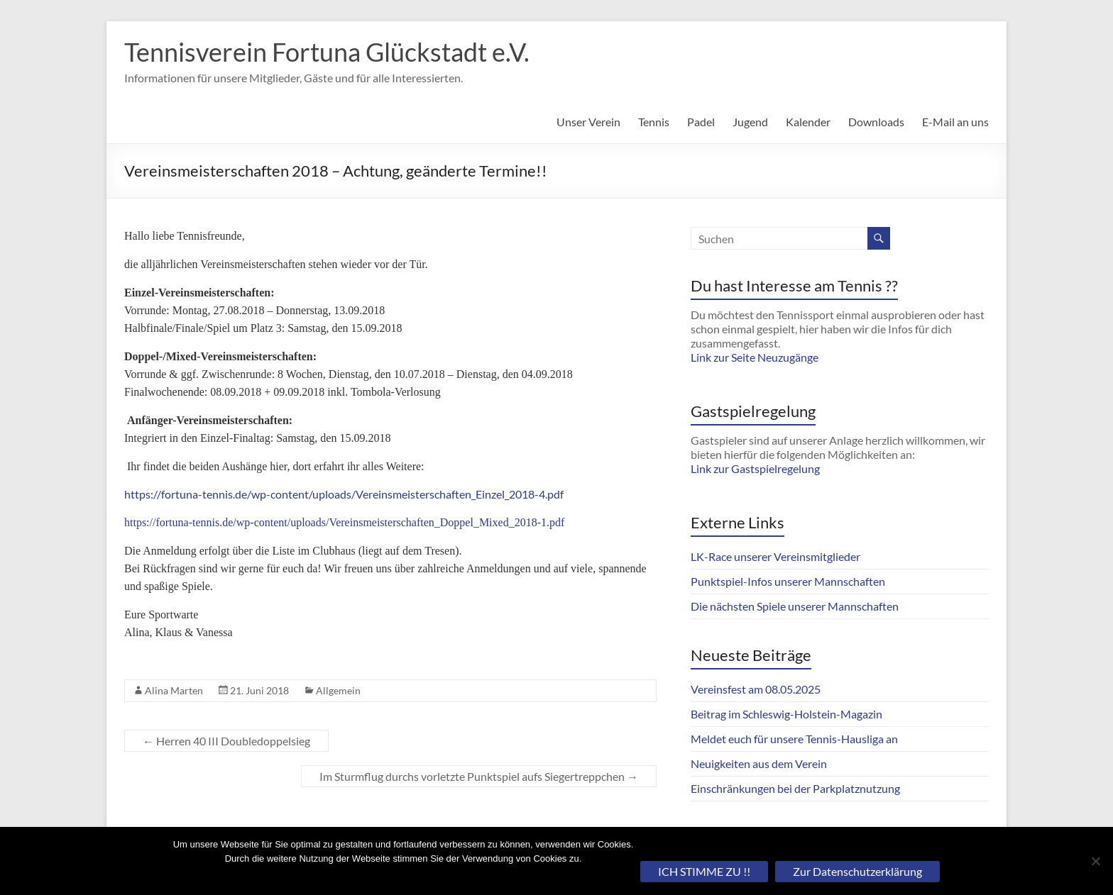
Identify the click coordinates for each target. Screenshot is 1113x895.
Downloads (876, 121)
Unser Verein (588, 121)
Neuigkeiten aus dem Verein (759, 763)
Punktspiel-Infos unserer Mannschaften (788, 581)
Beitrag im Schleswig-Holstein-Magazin (786, 714)
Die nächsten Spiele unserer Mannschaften (795, 606)
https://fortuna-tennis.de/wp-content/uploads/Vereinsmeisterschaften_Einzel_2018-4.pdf (344, 494)
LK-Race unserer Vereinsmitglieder (775, 556)
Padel (701, 121)
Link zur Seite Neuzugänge (754, 357)
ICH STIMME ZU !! (704, 871)
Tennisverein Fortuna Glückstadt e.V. (327, 51)
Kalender (808, 121)
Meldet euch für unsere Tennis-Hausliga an (794, 738)
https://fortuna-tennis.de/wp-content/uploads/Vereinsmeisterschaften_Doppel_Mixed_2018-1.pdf (344, 522)
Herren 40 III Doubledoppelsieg (226, 740)
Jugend (750, 121)
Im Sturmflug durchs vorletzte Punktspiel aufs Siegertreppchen (478, 776)
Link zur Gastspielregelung (755, 468)
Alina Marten (174, 690)
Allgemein (338, 690)
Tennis (653, 121)
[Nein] (1095, 861)
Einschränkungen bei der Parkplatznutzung (795, 788)
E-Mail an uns (955, 121)
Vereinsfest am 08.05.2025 (756, 689)
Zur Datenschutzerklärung (857, 871)
